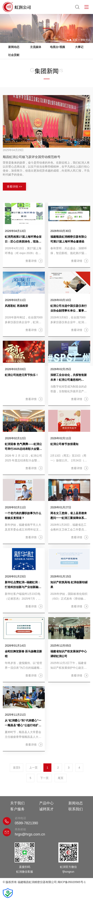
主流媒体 (35, 47)
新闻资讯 (85, 40)
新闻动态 (13, 47)
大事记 (79, 47)
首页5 (16, 767)
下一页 (44, 778)
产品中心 (46, 803)
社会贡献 (13, 55)
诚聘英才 (46, 809)
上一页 (33, 767)
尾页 (60, 778)
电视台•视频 (57, 47)
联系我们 (75, 809)
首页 (74, 40)
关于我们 (17, 803)
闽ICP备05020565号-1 (72, 882)
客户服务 (17, 809)
